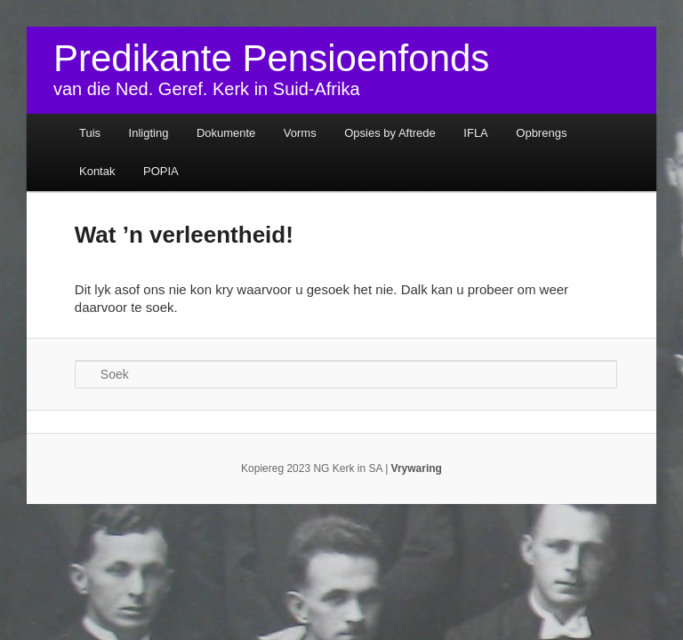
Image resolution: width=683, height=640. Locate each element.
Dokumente (226, 133)
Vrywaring (416, 468)
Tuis (89, 133)
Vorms (300, 133)
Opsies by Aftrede (390, 133)
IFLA (475, 133)
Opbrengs (541, 133)
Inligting (149, 133)
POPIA (161, 171)
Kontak (97, 171)
